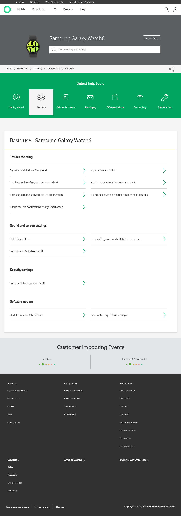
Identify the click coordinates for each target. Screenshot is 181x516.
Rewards (68, 9)
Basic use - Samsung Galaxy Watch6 (50, 140)
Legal (9, 414)
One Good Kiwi (13, 422)
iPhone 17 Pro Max (127, 390)
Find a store (12, 491)
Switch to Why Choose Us (134, 460)
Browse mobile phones (73, 390)
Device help (22, 68)
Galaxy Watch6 (53, 68)
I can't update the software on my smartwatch (36, 194)
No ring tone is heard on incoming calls (113, 182)
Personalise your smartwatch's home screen (116, 239)
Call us (10, 467)
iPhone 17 (124, 406)
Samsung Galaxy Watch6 (77, 38)
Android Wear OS (152, 38)
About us (11, 383)
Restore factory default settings (109, 315)
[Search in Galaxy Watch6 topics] (104, 49)
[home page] (7, 9)
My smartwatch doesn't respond (28, 170)
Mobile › (47, 359)
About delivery (70, 414)
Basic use (69, 68)
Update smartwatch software (26, 315)
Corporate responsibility (17, 390)
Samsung (37, 68)
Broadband (39, 9)
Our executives (13, 398)
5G (54, 9)
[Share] (174, 68)
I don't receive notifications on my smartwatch (36, 207)
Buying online (70, 383)
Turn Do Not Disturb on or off (26, 251)
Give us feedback (14, 483)
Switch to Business (75, 460)
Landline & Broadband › (134, 359)
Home (9, 68)
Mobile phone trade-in (129, 422)
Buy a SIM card (70, 406)
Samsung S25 (125, 438)
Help (83, 9)
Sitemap (59, 506)
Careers (10, 406)
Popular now (126, 383)
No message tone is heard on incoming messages (119, 194)
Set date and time (20, 239)
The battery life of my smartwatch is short (34, 182)
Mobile (21, 9)
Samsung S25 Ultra (127, 430)
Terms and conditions (17, 506)
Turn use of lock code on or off (27, 283)
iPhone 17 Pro (125, 398)
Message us (12, 475)
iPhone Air (124, 414)
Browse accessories (72, 398)
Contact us (12, 459)
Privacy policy (42, 506)
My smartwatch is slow (103, 170)
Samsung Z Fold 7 (127, 446)
